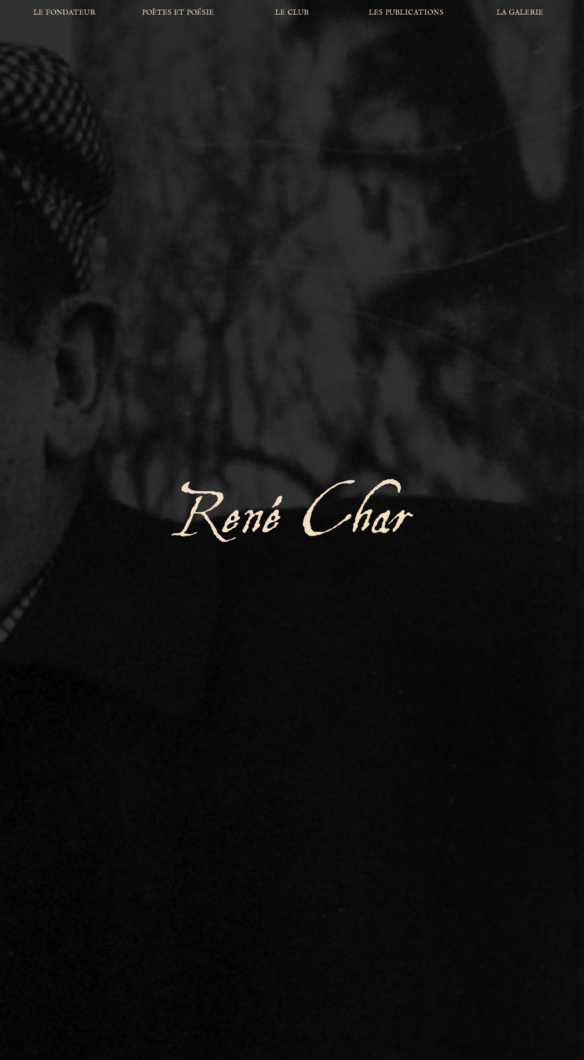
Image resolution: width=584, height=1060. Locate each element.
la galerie (519, 11)
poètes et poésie (178, 11)
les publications (406, 11)
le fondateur (64, 11)
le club (291, 11)
